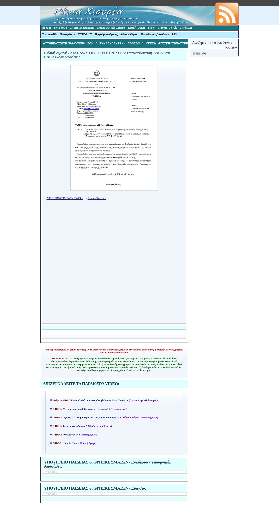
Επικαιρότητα (67, 34)
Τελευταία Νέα (49, 34)
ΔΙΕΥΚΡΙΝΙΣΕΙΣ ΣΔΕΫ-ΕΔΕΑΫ (64, 199)
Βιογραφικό (61, 27)
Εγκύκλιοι (186, 27)
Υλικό (151, 27)
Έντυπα (162, 27)
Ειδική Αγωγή (136, 27)
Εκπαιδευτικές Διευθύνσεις (155, 34)
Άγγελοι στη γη (71, 435)
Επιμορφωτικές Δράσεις (111, 27)
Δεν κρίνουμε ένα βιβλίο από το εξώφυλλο (85, 410)
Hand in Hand (70, 444)
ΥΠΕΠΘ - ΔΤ (85, 34)
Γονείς (173, 27)
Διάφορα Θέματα (129, 34)
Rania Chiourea (97, 199)
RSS (174, 34)
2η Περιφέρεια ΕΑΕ (82, 27)
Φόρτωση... (51, 472)
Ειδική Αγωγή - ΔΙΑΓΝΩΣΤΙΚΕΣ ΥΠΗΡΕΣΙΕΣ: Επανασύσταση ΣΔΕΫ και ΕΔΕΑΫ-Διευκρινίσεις (107, 55)
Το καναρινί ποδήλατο (74, 427)
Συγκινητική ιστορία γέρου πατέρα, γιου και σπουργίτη (91, 418)
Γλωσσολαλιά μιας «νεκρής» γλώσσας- (98, 401)
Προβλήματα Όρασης (106, 34)
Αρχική (46, 27)
